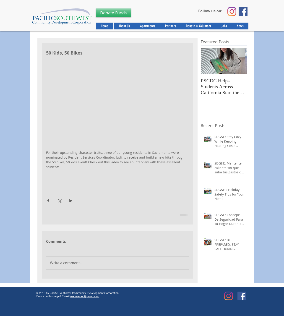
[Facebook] (243, 11)
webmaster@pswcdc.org (85, 296)
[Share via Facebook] (48, 200)
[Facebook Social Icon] (241, 296)
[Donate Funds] (113, 12)
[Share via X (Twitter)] (59, 200)
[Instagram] (231, 11)
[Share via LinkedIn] (70, 200)
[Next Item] (239, 61)
